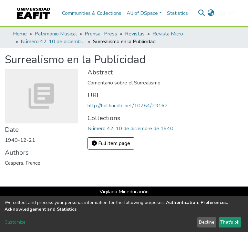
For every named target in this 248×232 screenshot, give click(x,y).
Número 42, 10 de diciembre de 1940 (53, 41)
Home (20, 33)
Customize (15, 222)
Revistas (135, 33)
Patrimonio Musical (56, 33)
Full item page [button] (111, 143)
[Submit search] (202, 13)
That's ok (229, 222)
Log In (224, 13)
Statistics (177, 13)
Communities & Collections (91, 13)
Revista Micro (167, 33)
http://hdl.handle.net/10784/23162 (128, 105)
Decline (206, 222)
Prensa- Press (101, 33)
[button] (211, 13)
